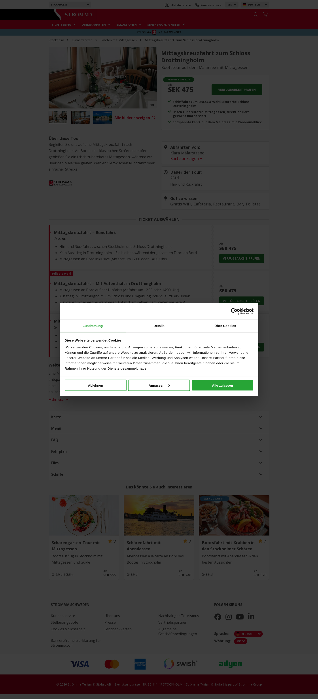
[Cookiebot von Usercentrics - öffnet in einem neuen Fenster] (234, 311)
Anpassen (159, 385)
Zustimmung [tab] (93, 326)
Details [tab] (159, 326)
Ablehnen (95, 385)
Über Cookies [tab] (225, 326)
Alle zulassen (222, 385)
